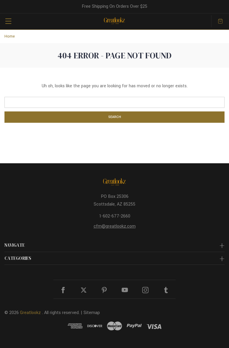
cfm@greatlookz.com (115, 226)
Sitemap (91, 313)
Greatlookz (30, 313)
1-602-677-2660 (114, 216)
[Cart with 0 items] (220, 21)
